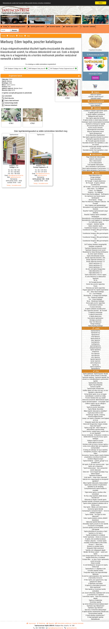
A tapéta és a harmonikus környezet (95, 585)
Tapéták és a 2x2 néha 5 (95, 533)
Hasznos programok (96, 101)
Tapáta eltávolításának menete (95, 256)
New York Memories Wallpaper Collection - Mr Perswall (95, 202)
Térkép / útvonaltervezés (14, 185)
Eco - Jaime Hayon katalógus (95, 292)
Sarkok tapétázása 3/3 (95, 263)
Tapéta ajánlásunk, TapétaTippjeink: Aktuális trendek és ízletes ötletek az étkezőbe (95, 374)
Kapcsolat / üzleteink (88, 26)
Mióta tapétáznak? (95, 587)
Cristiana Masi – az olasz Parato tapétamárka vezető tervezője (95, 560)
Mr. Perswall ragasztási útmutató (95, 141)
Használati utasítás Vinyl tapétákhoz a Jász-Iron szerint (95, 151)
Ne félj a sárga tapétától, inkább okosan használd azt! (95, 497)
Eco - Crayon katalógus (95, 299)
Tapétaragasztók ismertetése (95, 129)
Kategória (12, 36)
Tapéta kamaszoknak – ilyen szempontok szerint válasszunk (95, 469)
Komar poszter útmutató (95, 127)
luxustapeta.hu (95, 342)
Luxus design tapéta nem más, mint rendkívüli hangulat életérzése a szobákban (95, 556)
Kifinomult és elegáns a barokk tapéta (95, 500)
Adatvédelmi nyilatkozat (63, 623)
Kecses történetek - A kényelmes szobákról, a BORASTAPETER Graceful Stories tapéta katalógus (95, 436)
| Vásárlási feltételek (77, 623)
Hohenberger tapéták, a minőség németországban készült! (95, 415)
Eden (28, 36)
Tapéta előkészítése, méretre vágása (95, 275)
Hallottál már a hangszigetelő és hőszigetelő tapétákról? (95, 480)
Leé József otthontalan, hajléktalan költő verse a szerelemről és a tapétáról (95, 593)
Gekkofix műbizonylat (95, 159)
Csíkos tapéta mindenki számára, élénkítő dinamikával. (95, 519)
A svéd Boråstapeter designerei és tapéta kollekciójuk (95, 566)
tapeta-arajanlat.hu (95, 367)
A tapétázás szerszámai (95, 583)
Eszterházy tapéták (95, 602)
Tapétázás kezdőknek (95, 475)
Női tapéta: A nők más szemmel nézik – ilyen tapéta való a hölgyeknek (95, 465)
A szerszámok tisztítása (95, 305)
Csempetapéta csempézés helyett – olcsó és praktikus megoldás (95, 512)
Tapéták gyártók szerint (36, 26)
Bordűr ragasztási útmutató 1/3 (95, 261)
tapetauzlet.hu (95, 335)
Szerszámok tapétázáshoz (95, 318)
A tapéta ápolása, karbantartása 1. (95, 615)
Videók (96, 173)
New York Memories (95, 322)
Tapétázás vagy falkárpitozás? (95, 606)
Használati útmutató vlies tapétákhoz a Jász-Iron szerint (95, 143)
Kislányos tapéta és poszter (95, 440)
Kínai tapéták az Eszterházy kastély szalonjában (95, 590)
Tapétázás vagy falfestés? (95, 608)
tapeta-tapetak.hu (95, 350)
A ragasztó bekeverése (95, 314)
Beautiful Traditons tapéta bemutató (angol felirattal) (95, 212)
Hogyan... (96, 92)
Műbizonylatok (96, 154)
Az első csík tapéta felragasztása (95, 269)
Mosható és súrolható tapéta (95, 546)
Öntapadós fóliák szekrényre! (95, 548)
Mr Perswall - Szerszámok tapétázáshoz (95, 187)
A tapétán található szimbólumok (95, 114)
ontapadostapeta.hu (95, 348)
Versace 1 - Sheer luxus (95, 544)
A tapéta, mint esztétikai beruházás (95, 539)
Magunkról (50, 623)
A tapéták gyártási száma (95, 112)
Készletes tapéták (54, 26)
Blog (96, 371)
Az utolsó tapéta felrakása (95, 254)
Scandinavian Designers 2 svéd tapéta (95, 228)
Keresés (14, 30)
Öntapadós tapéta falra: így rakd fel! (95, 422)
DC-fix (95, 280)
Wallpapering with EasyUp (95, 116)
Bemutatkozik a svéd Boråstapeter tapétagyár (95, 218)
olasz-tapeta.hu (95, 340)
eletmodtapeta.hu (95, 363)
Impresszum (31, 623)
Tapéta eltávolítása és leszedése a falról (95, 531)
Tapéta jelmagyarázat (95, 133)
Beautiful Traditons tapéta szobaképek (95, 214)
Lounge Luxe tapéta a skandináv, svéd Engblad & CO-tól (95, 419)
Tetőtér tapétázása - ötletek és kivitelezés (95, 537)
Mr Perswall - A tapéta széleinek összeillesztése (95, 184)
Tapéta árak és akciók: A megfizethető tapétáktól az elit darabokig (95, 485)
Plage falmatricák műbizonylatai (95, 157)
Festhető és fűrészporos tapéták (95, 124)
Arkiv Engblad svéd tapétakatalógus (95, 205)
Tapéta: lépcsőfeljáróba (95, 385)
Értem (100, 3)
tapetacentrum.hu (15, 177)
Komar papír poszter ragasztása (95, 303)
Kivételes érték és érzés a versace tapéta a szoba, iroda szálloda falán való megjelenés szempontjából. (95, 446)
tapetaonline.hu (95, 368)
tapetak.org (95, 365)
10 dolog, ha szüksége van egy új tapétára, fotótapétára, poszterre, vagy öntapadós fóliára (95, 451)
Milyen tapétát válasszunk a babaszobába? (95, 483)
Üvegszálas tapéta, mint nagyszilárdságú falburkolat (95, 573)
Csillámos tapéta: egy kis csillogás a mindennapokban (95, 404)
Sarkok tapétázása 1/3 (95, 267)
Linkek (95, 328)
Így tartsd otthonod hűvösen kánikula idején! (95, 604)
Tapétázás (95, 278)
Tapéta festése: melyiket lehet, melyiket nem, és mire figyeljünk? (95, 432)
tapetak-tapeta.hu (95, 359)
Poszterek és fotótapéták (95, 526)
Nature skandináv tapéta (95, 226)
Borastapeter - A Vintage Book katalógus (95, 295)
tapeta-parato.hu (95, 338)
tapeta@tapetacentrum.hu (15, 175)
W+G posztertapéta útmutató (95, 126)
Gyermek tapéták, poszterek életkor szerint (95, 527)
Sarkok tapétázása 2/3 (95, 265)
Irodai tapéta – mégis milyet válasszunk (95, 477)
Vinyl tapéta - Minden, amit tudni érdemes (95, 507)
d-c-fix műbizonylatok (95, 163)
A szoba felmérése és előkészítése (95, 276)
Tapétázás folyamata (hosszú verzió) (95, 248)
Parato (95, 286)
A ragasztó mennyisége (95, 312)
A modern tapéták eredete (95, 570)
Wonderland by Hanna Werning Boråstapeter (95, 252)
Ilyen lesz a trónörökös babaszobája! (95, 610)
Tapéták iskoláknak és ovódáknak (95, 535)
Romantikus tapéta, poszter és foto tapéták (95, 524)
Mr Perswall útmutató (95, 282)
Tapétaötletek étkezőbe (95, 383)
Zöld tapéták (95, 529)
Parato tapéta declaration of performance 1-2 (95, 170)
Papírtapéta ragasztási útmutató (95, 139)
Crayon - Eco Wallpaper (95, 190)
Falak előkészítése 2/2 (95, 175)
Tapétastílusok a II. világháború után (95, 569)
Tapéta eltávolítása (95, 179)
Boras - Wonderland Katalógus (95, 301)
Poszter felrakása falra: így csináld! (95, 398)
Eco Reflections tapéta (95, 222)
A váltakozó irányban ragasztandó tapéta (95, 111)
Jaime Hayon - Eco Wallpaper (95, 188)
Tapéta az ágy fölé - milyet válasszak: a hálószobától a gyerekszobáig (95, 428)
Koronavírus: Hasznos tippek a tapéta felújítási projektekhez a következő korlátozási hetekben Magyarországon (95, 457)
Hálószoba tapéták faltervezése (95, 522)
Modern (21, 36)
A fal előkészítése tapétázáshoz (95, 135)
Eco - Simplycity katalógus (95, 297)
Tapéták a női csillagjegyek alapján (95, 550)
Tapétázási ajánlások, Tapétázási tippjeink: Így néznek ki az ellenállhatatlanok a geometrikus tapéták (95, 379)
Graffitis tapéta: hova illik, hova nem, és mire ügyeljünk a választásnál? (95, 391)
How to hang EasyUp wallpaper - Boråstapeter (95, 194)
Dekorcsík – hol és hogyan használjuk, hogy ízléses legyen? (95, 472)
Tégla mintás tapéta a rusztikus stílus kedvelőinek (95, 493)
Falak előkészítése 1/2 (95, 273)
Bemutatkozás (95, 619)
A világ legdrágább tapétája (95, 617)
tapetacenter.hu (42, 175)
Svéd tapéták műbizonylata (95, 164)
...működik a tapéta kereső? (95, 97)
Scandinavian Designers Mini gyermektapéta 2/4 (95, 234)
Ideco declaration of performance (95, 166)
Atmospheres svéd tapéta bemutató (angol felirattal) (95, 208)
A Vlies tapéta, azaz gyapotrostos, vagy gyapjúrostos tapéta (95, 580)
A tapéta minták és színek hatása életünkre (95, 120)
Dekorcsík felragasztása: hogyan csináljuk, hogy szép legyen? (95, 425)
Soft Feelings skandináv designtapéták (95, 244)
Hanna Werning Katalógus (95, 326)
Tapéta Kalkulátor (95, 105)
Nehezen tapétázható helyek (95, 131)
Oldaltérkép (41, 623)
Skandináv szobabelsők (95, 246)
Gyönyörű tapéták (95, 387)
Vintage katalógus (95, 177)
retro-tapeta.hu (95, 357)
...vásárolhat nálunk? (95, 98)
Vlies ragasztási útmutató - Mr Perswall (95, 310)
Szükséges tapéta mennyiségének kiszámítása (95, 122)
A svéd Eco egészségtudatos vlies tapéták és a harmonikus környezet (95, 577)
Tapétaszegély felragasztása (95, 388)
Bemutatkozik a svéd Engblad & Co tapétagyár (95, 220)
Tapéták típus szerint (71, 26)
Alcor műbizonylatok (95, 161)
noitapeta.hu (95, 351)
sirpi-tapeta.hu (95, 355)
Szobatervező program (95, 104)
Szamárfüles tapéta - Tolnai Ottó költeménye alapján (95, 597)
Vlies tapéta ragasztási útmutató (95, 118)
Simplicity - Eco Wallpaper (95, 192)
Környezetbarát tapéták (95, 613)
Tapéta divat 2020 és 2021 (95, 413)
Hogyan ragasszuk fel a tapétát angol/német (95, 290)
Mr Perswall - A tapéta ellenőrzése (95, 181)
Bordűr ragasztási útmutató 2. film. (95, 258)
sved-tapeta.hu (95, 336)
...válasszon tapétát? (95, 95)
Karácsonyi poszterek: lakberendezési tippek (95, 400)
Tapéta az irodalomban (95, 600)
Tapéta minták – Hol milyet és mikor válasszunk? (95, 515)
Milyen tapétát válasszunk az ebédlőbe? (95, 411)
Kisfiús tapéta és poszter (95, 442)
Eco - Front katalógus (95, 293)
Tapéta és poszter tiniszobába (95, 407)
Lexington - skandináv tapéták (95, 224)
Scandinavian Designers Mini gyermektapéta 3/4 (95, 238)
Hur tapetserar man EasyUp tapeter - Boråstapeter (95, 197)
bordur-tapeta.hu (95, 361)
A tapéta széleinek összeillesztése (95, 309)
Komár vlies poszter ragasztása (95, 284)
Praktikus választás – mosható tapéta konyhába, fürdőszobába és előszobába (95, 541)
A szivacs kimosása (95, 307)
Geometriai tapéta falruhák (95, 509)
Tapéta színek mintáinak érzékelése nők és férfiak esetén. (95, 504)
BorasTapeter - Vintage (95, 200)
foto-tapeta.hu (95, 353)
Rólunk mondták (95, 563)
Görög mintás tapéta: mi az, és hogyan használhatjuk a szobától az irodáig (95, 395)
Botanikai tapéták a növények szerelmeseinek (95, 501)
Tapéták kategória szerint (17, 26)
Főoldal (4, 26)
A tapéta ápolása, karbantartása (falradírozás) (95, 611)
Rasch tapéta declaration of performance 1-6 (95, 168)
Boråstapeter (95, 216)
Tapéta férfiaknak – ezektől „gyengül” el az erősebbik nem (95, 461)
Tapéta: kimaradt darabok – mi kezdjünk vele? (95, 402)
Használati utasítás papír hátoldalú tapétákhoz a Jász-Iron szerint (95, 147)
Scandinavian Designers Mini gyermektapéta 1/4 (95, 230)
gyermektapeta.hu (95, 346)
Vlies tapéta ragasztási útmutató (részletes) (95, 137)
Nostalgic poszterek (95, 320)
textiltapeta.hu (95, 344)
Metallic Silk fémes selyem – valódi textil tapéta (95, 553)
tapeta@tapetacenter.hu (43, 173)
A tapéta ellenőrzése (95, 316)
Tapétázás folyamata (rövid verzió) (95, 250)
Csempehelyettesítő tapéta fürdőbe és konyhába (95, 489)
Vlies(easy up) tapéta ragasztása (95, 288)
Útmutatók (96, 108)
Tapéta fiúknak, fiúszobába (95, 409)
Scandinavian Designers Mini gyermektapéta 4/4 (95, 241)
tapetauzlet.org (95, 333)
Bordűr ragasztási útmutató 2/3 (95, 259)
